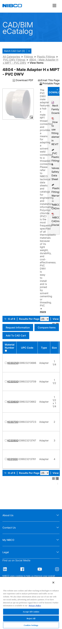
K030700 (12, 421)
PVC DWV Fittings (14, 59)
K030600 (12, 401)
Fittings (28, 56)
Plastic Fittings (46, 56)
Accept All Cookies (31, 612)
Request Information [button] (18, 327)
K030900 (12, 440)
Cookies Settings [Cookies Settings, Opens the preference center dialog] (31, 625)
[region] (31, 603)
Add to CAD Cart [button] (16, 335)
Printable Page (51, 83)
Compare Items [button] (47, 327)
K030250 (12, 362)
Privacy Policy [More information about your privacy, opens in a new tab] (35, 605)
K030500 (12, 381)
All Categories (11, 56)
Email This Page (50, 80)
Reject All (31, 618)
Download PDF (24, 80)
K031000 (12, 459)
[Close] (53, 582)
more (43, 310)
